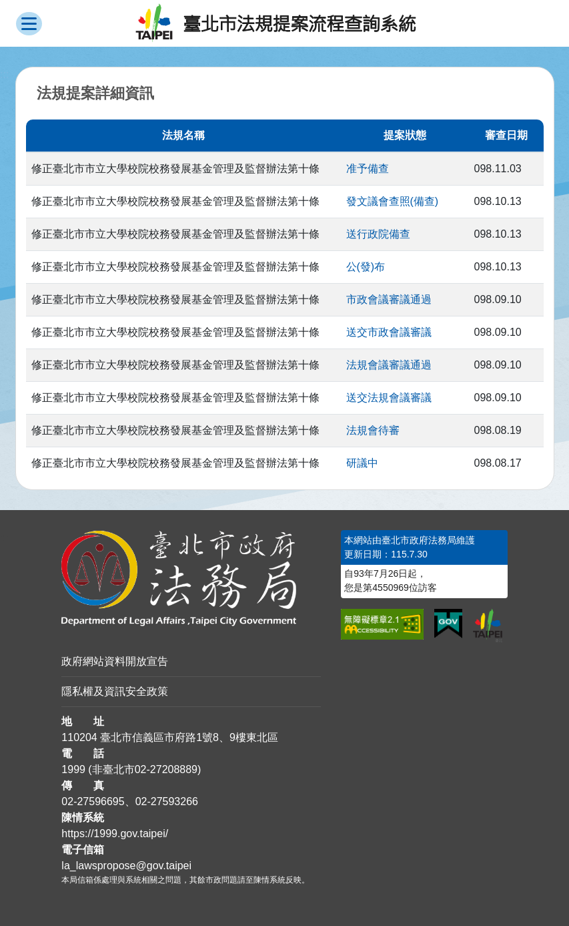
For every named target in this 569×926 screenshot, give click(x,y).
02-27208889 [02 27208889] (166, 769)
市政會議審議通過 (389, 299)
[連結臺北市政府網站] (487, 625)
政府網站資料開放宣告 (114, 661)
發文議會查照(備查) (392, 201)
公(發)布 (366, 266)
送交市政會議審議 (389, 332)
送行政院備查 (378, 234)
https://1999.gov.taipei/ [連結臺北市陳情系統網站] (114, 833)
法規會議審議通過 (389, 365)
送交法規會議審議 (389, 397)
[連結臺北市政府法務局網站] (191, 578)
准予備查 (367, 168)
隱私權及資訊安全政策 (114, 691)
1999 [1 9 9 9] (73, 769)
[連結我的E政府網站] (448, 623)
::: (4, 537)
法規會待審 (373, 430)
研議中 (362, 463)
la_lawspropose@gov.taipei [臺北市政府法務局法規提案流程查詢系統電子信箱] (126, 865)
